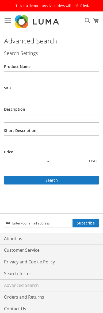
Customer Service (22, 250)
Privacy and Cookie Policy (29, 262)
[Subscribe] (86, 223)
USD (93, 160)
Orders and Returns (24, 297)
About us (13, 239)
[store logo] (37, 21)
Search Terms (18, 273)
